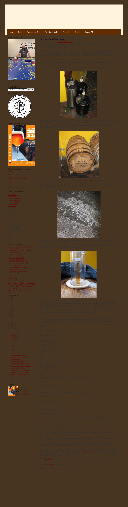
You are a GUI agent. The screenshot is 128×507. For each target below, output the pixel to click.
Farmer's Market (18, 290)
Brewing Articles (51, 32)
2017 (11, 311)
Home (11, 32)
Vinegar (9, 292)
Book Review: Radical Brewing (19, 357)
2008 (11, 379)
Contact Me (89, 32)
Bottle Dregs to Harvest (14, 174)
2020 (11, 304)
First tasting (49, 464)
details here (87, 451)
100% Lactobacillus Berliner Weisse (18, 261)
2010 (11, 326)
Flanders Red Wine (13, 202)
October (13, 335)
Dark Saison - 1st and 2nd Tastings (20, 370)
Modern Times (27, 281)
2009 (11, 328)
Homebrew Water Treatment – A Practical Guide (22, 250)
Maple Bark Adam (13, 204)
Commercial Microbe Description (17, 178)
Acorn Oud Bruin (12, 195)
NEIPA (22, 283)
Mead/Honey (14, 286)
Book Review (31, 283)
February (14, 352)
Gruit (31, 288)
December (14, 331)
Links (77, 32)
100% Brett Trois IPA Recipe (16, 256)
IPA (9, 283)
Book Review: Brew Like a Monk (20, 363)
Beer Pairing (30, 290)
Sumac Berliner (12, 206)
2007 (11, 381)
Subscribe (67, 32)
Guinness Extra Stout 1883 (15, 198)
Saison (15, 283)
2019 (11, 307)
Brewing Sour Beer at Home (16, 248)
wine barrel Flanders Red (65, 42)
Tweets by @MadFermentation (16, 187)
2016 (11, 313)
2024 (11, 298)
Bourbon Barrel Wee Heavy (18, 361)
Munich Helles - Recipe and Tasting (20, 374)
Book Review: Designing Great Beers (21, 372)
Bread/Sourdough (27, 286)
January (13, 376)
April (13, 348)
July (12, 341)
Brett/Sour (12, 279)
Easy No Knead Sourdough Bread (19, 263)
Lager (11, 284)
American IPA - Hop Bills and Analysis (20, 269)
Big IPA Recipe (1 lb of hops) (17, 254)
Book (20, 32)
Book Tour (10, 171)
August (13, 339)
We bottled (48, 459)
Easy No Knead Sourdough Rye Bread (21, 366)
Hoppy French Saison (15, 252)
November (14, 333)
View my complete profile (23, 393)
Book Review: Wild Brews (18, 368)
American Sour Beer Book (14, 288)
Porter (27, 284)
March (13, 350)
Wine (33, 284)
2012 (11, 322)
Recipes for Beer (33, 32)
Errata (9, 182)
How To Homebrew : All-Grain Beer (19, 267)
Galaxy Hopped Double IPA (16, 258)
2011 (11, 324)
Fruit (24, 279)
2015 (11, 315)
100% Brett (20, 284)
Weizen (9, 290)
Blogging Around (15, 359)
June (12, 344)
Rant (25, 288)
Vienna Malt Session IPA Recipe (17, 259)
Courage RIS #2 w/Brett (14, 196)
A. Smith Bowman (87, 180)
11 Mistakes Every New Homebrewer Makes (21, 246)
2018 (11, 309)
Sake (25, 290)
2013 (11, 320)
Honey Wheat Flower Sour (18, 355)
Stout (16, 281)
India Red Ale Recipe (15, 265)
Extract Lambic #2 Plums (14, 200)
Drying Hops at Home (16, 272)
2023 (11, 300)
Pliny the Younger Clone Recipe (18, 271)
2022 (11, 302)
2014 (11, 317)
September (14, 337)
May (12, 346)
